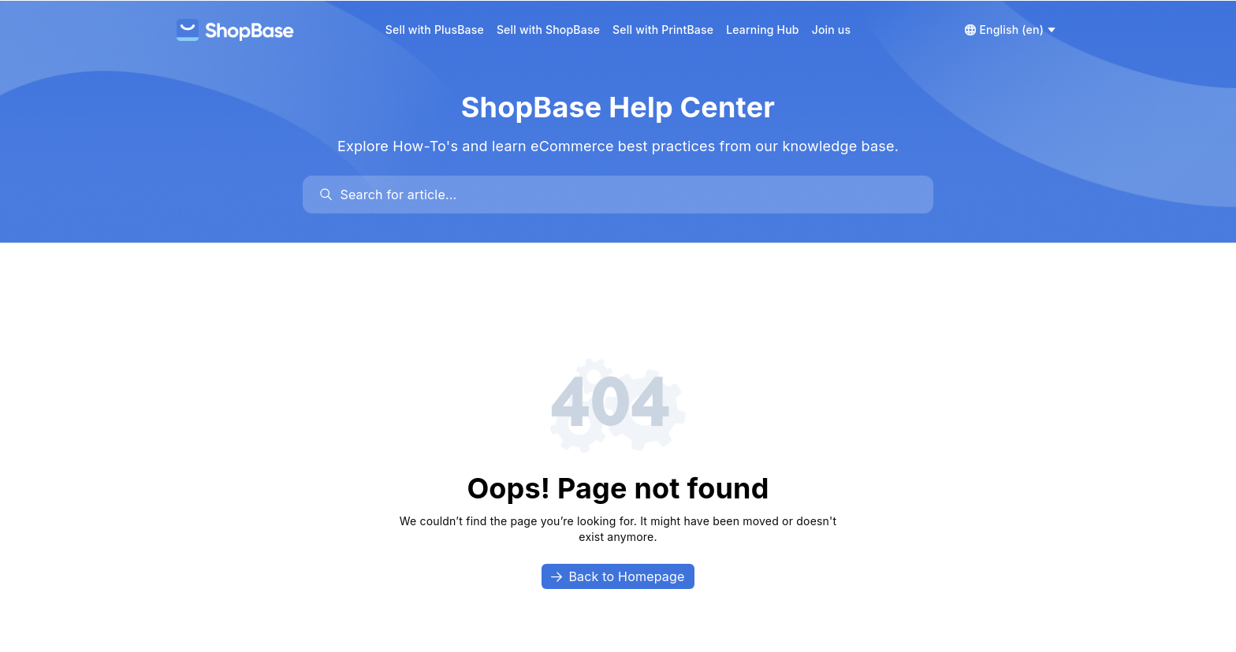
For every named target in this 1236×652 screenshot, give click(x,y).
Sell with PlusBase (434, 29)
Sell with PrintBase (662, 29)
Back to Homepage (617, 576)
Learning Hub (762, 29)
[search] (625, 194)
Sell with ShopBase (548, 29)
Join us (831, 29)
